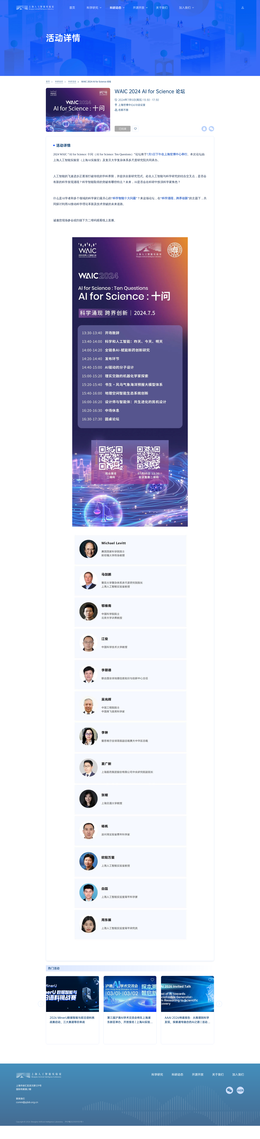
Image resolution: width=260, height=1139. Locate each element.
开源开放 (138, 8)
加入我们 (185, 8)
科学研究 (92, 8)
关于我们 (162, 8)
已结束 (122, 128)
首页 (72, 8)
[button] (219, 1004)
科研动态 (115, 8)
